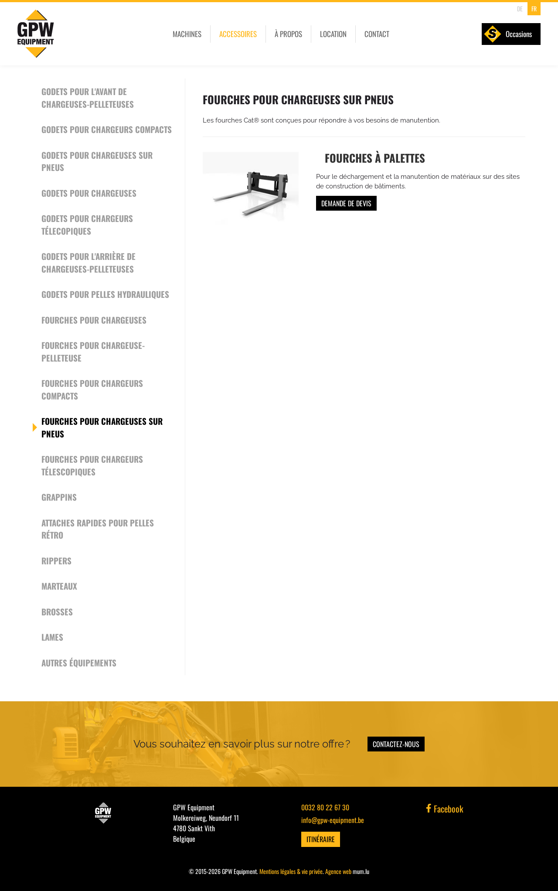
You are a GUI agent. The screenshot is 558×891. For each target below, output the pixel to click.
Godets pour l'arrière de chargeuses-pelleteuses (88, 262)
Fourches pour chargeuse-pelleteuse (93, 351)
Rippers (56, 560)
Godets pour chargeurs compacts (106, 129)
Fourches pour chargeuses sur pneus (102, 427)
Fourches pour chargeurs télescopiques (92, 465)
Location (333, 33)
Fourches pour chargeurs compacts (92, 389)
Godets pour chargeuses (88, 193)
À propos (288, 33)
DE (520, 8)
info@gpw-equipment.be (332, 820)
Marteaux (59, 586)
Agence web (338, 871)
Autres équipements (78, 662)
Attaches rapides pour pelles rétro (97, 528)
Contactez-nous (396, 744)
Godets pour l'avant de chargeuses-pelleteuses (87, 97)
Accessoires (238, 33)
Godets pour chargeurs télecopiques (87, 224)
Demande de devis (346, 203)
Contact (376, 33)
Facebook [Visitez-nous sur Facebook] (444, 808)
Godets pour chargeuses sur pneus (97, 161)
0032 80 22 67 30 (325, 807)
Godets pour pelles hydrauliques (105, 294)
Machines (187, 33)
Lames (52, 637)
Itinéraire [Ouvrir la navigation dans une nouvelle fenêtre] (320, 839)
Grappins (59, 497)
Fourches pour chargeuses (93, 320)
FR (534, 8)
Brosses (57, 611)
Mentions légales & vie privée (291, 871)
